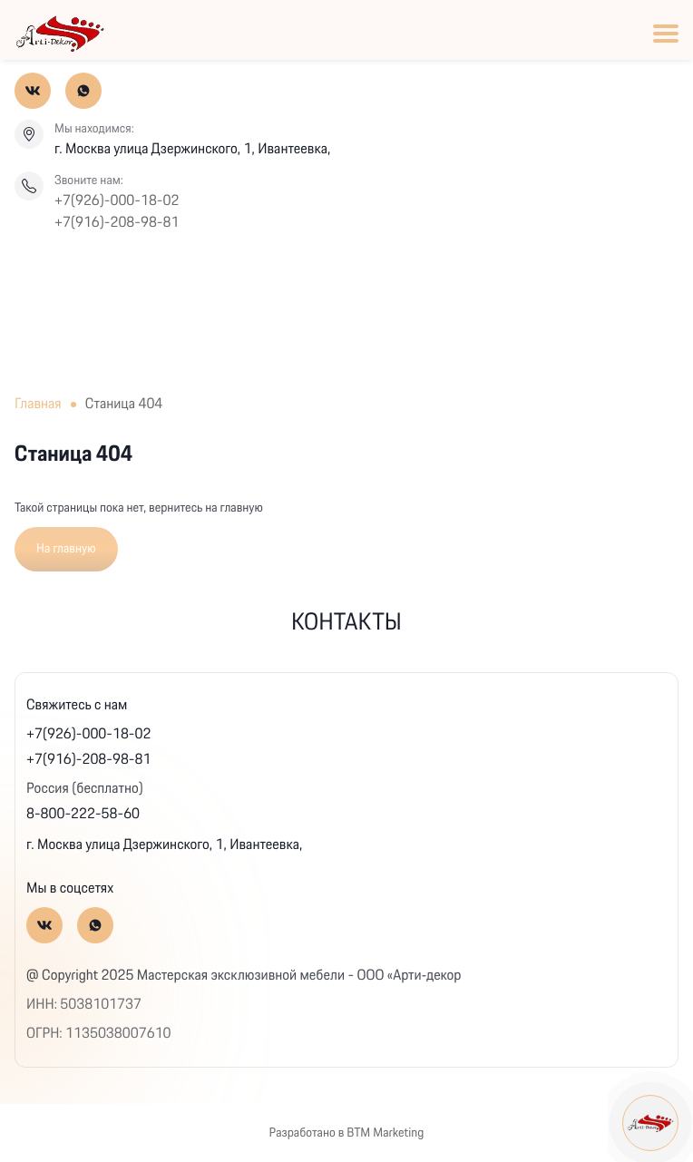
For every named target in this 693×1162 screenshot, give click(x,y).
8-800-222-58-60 (83, 814)
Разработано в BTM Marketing (347, 1133)
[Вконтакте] (33, 91)
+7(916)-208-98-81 (116, 223)
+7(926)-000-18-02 (116, 201)
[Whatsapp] (83, 91)
